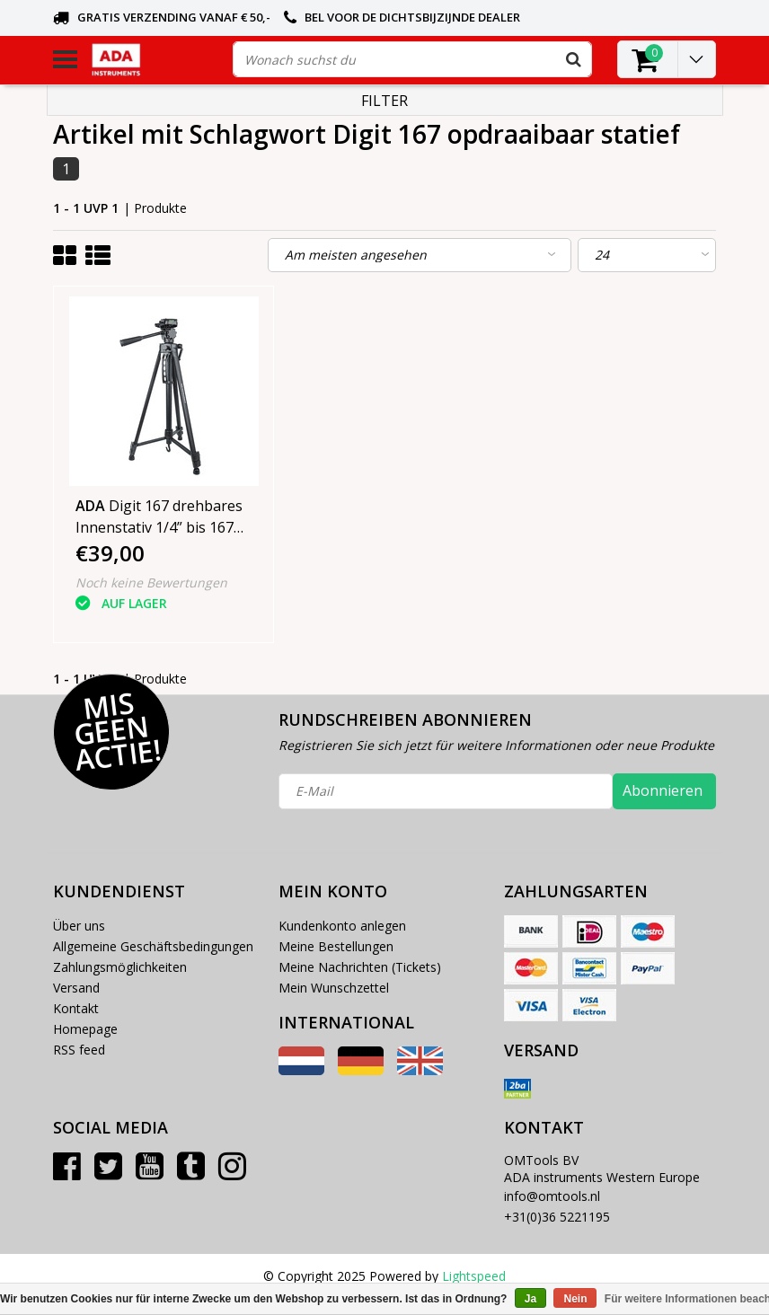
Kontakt (76, 1008)
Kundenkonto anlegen (342, 925)
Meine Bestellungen (335, 946)
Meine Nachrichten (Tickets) (359, 966)
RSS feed (79, 1049)
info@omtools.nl (552, 1196)
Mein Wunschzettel (333, 987)
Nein (575, 1299)
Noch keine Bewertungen (151, 582)
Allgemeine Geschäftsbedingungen (153, 946)
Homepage (85, 1028)
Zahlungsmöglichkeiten (120, 966)
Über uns (79, 925)
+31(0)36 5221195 (557, 1216)
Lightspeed (474, 1275)
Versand (76, 987)
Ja (530, 1299)
